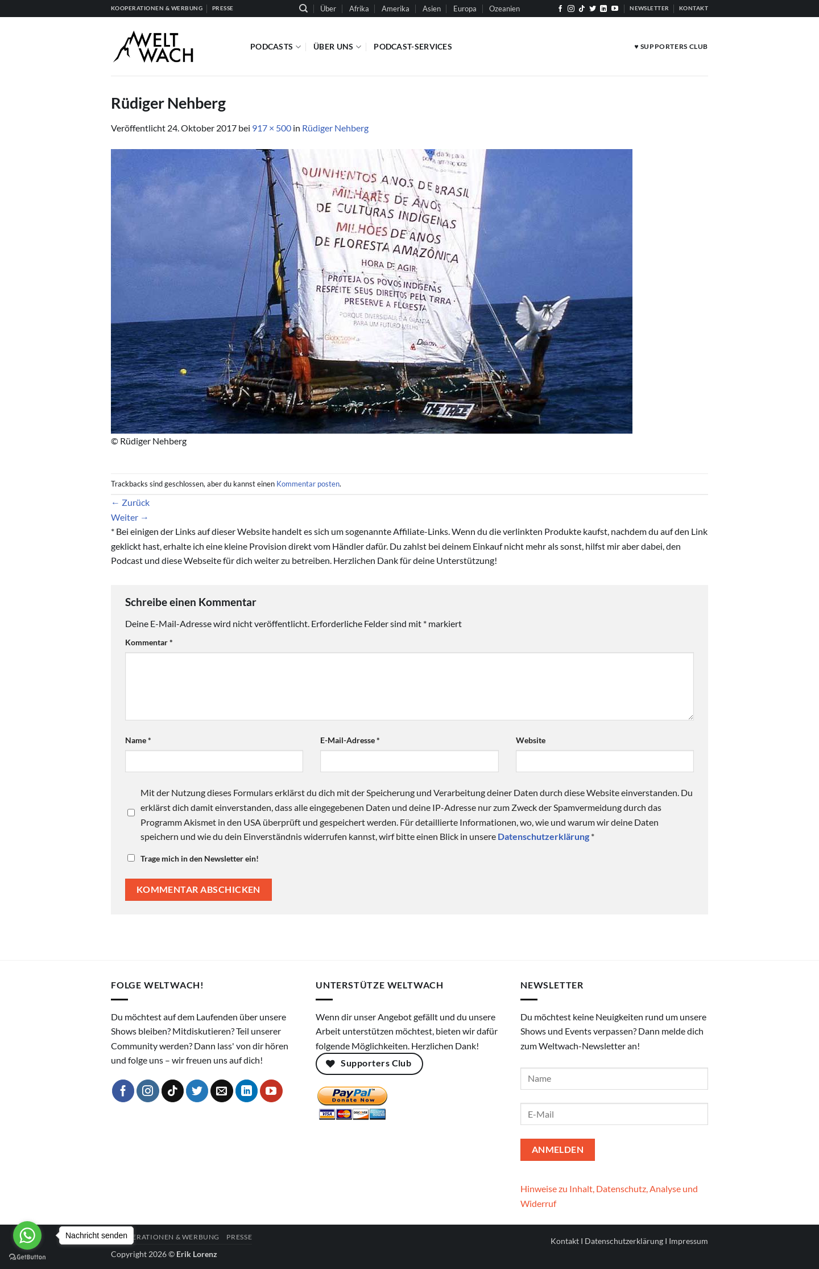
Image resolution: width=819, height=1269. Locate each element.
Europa (465, 8)
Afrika (359, 8)
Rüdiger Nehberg (335, 127)
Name (138, 740)
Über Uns (337, 47)
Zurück (130, 502)
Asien (432, 8)
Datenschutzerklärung (624, 1241)
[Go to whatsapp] (27, 1235)
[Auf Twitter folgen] (592, 9)
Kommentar (149, 642)
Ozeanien (504, 8)
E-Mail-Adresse (350, 740)
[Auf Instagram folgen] (571, 9)
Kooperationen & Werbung (165, 1237)
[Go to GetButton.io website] (27, 1257)
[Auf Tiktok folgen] (581, 9)
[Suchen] (303, 9)
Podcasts (275, 47)
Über (328, 8)
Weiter (130, 517)
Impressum (688, 1241)
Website (530, 740)
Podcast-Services (413, 46)
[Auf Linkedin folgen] (603, 9)
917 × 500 (271, 127)
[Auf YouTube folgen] (614, 9)
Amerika (396, 8)
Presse (239, 1237)
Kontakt (565, 1241)
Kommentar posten (308, 483)
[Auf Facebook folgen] (560, 9)
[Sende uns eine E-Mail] (221, 1091)
